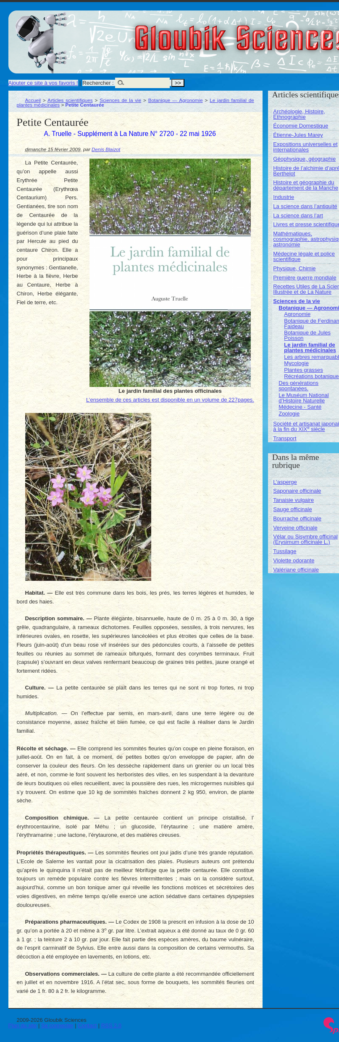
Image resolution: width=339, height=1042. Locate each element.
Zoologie (289, 413)
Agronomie (297, 314)
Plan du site (22, 1025)
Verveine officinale (295, 528)
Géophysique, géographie (304, 159)
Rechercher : (97, 83)
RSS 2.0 (111, 1025)
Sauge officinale (292, 509)
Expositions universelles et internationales (305, 147)
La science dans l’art (298, 215)
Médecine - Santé (300, 407)
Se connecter (57, 1025)
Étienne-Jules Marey (298, 135)
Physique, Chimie (294, 268)
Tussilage (284, 551)
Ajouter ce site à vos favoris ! (43, 83)
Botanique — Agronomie (175, 100)
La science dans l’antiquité (305, 206)
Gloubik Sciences (289, 32)
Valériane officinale (296, 570)
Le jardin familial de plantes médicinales (310, 347)
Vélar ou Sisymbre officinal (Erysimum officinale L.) (305, 539)
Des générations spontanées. (298, 386)
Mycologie (296, 363)
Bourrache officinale (297, 518)
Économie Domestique (300, 126)
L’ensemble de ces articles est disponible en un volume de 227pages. (170, 400)
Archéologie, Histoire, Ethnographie (299, 114)
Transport (284, 438)
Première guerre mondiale (304, 277)
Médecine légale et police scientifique (304, 256)
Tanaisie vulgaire (293, 500)
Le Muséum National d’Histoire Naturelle (303, 398)
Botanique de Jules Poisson (307, 335)
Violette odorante (293, 560)
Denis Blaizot (106, 149)
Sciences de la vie (120, 100)
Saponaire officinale (297, 491)
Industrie (283, 197)
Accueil (33, 100)
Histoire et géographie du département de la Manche (305, 185)
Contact (87, 1025)
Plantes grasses (303, 370)
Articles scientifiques (70, 100)
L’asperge (285, 482)
